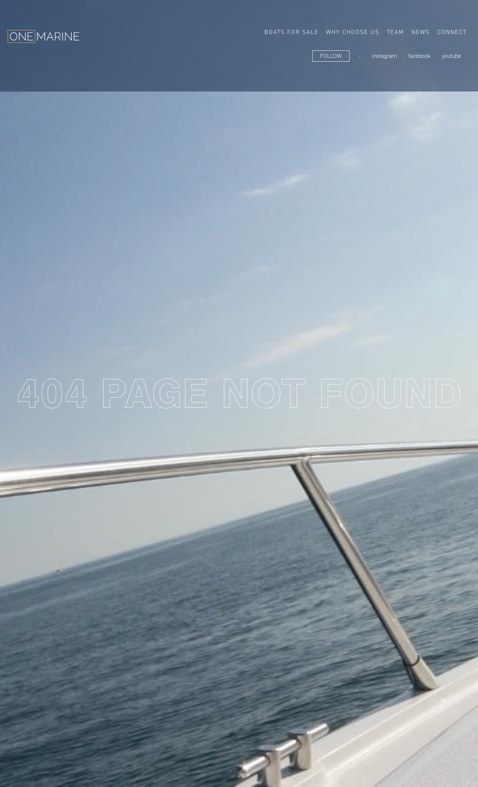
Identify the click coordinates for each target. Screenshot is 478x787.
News (421, 31)
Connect (452, 31)
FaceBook (419, 55)
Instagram (384, 55)
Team (395, 31)
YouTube (451, 55)
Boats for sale (291, 31)
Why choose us (352, 31)
